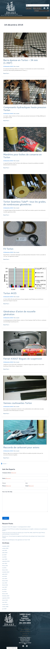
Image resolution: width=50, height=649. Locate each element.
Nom (26, 483)
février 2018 (5, 585)
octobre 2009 (5, 606)
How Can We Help (7, 491)
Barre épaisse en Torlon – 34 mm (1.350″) (20, 61)
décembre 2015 (5, 595)
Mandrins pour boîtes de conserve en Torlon (22, 156)
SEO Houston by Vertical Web (25, 643)
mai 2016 (4, 591)
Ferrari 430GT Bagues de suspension (22, 358)
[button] (25, 626)
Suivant (5, 463)
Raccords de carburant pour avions (21, 447)
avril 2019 (4, 576)
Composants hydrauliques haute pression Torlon (24, 109)
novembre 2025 (5, 546)
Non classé (16, 66)
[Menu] (48, 18)
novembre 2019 (5, 572)
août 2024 (4, 550)
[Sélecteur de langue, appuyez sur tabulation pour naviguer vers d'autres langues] (41, 11)
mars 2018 (4, 583)
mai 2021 (4, 567)
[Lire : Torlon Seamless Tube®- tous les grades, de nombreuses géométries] (25, 186)
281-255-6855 (25, 623)
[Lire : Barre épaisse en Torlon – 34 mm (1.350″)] (25, 44)
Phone (6, 486)
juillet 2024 (4, 552)
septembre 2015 (6, 598)
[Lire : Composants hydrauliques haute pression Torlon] (25, 92)
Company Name (9, 472)
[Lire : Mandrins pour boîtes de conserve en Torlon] (25, 139)
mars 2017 (4, 587)
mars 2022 (4, 563)
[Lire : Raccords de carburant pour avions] (25, 432)
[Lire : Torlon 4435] (25, 278)
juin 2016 (4, 589)
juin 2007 (4, 608)
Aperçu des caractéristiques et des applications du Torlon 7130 (16, 539)
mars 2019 (4, 578)
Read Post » (6, 73)
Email (29, 486)
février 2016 (5, 593)
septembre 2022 (6, 561)
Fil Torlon (8, 248)
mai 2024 (4, 557)
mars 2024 (4, 559)
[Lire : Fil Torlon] (25, 233)
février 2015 (5, 600)
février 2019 (5, 580)
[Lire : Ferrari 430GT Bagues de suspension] (25, 343)
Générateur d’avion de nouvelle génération (19, 313)
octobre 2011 (5, 604)
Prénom (4, 483)
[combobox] (37, 5)
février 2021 (5, 570)
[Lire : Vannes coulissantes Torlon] (25, 387)
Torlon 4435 (9, 293)
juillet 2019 (4, 574)
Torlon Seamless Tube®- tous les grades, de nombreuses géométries (24, 203)
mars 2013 (4, 602)
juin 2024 (4, 554)
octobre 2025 (5, 548)
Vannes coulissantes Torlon (17, 403)
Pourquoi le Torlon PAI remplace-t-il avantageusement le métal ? (16, 526)
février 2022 (5, 565)
